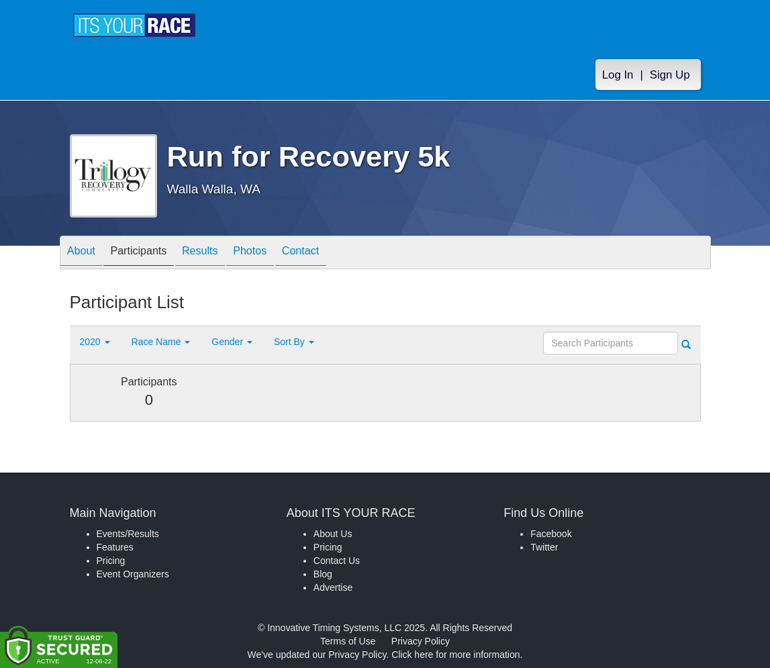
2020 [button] (95, 341)
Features (115, 547)
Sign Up (670, 74)
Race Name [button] (161, 341)
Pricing (111, 560)
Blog (323, 574)
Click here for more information (455, 654)
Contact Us (337, 560)
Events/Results (128, 533)
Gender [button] (231, 341)
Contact (336, 253)
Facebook (550, 533)
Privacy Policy (420, 641)
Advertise (333, 587)
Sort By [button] (294, 341)
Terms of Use (347, 641)
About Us (333, 533)
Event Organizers (133, 574)
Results (220, 253)
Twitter (544, 547)
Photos (277, 253)
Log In (618, 74)
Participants (150, 253)
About (85, 253)
